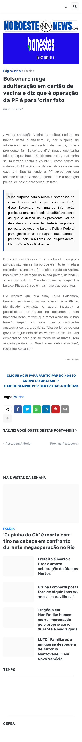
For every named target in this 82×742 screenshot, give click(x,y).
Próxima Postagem (63, 443)
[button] (66, 6)
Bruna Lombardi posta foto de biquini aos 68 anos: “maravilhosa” (58, 592)
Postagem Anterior (18, 443)
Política (29, 71)
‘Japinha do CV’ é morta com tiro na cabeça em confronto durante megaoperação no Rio (39, 541)
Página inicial (12, 71)
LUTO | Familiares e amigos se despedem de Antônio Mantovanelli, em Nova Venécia (57, 649)
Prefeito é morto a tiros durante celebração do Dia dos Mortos (58, 566)
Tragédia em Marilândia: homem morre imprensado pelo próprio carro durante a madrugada (58, 619)
